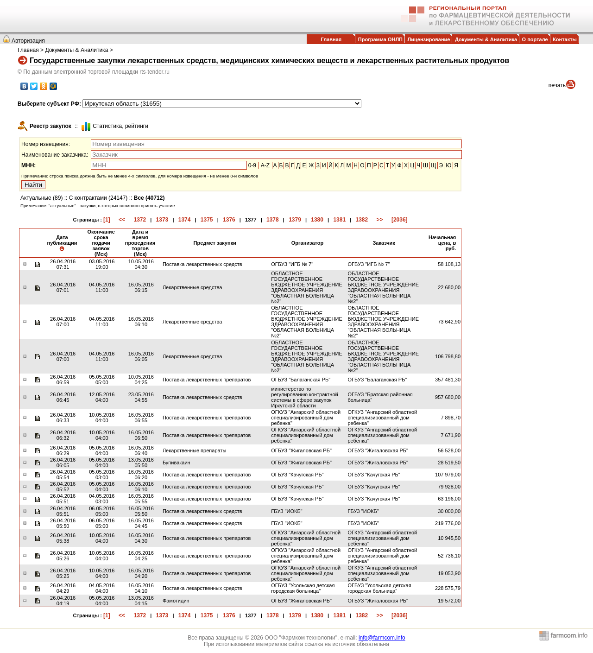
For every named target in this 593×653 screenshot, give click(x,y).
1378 (272, 219)
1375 (207, 219)
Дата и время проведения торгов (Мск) (140, 243)
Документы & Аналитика (486, 39)
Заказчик (383, 243)
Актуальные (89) (41, 198)
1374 (184, 219)
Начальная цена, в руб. (442, 243)
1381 (339, 219)
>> (380, 219)
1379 (295, 219)
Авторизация (28, 41)
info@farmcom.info (382, 637)
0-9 (252, 165)
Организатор (307, 243)
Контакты (565, 39)
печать (557, 85)
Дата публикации (62, 243)
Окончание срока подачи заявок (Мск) (100, 243)
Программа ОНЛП (380, 39)
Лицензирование (429, 39)
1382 (362, 219)
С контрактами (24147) (98, 198)
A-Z (265, 165)
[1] (106, 219)
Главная (331, 39)
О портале (535, 39)
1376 (229, 219)
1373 (162, 219)
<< (122, 219)
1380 (317, 219)
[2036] (399, 219)
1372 (139, 219)
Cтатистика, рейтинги (120, 126)
